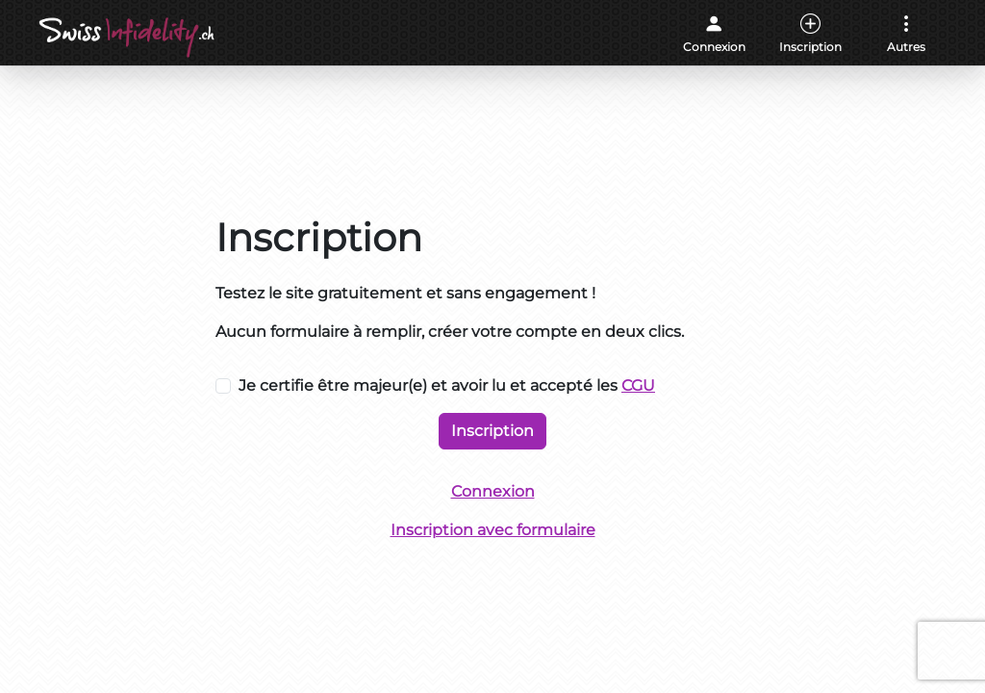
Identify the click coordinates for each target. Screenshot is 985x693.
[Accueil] (128, 37)
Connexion (493, 491)
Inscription (492, 431)
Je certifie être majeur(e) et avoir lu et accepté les (447, 385)
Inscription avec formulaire (493, 530)
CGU (638, 385)
